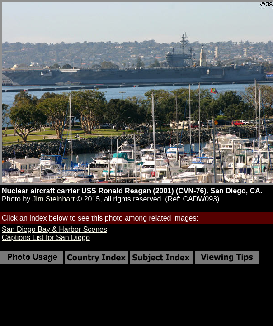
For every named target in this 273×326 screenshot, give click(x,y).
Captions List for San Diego (46, 237)
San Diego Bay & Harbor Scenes (54, 229)
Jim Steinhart (54, 199)
